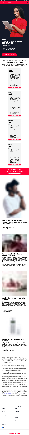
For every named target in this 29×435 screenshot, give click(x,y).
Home (2, 400)
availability (6, 400)
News (15, 420)
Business (21, 0)
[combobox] (14, 173)
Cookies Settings (11, 433)
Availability (3, 411)
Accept (17, 433)
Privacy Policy (4, 424)
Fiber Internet (16, 411)
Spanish (27, 0)
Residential (17, 0)
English (24, 0)
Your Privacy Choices (6, 427)
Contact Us (16, 418)
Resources (16, 417)
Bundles (15, 408)
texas (9, 400)
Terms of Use (4, 426)
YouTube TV (4, 415)
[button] (19, 173)
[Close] (28, 431)
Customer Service (17, 415)
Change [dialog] (7, 0)
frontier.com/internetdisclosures (8, 393)
